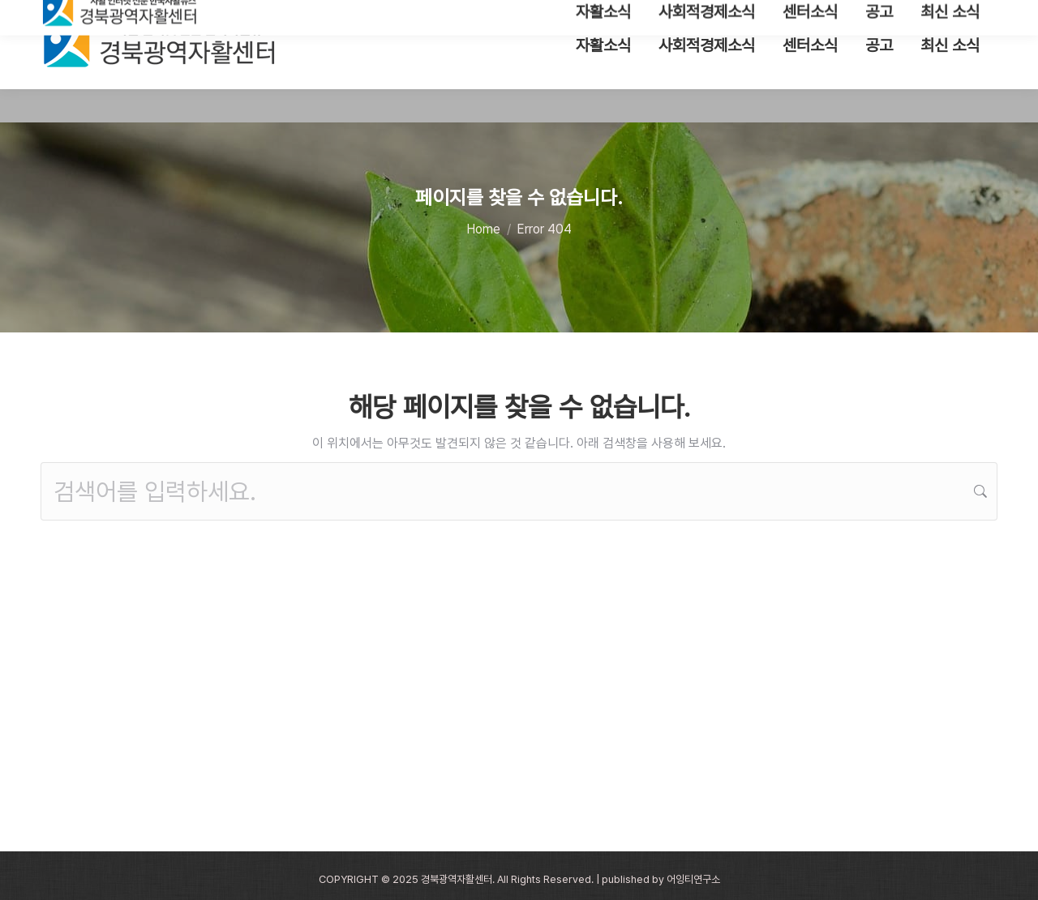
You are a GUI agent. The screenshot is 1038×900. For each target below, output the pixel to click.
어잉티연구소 (693, 879)
